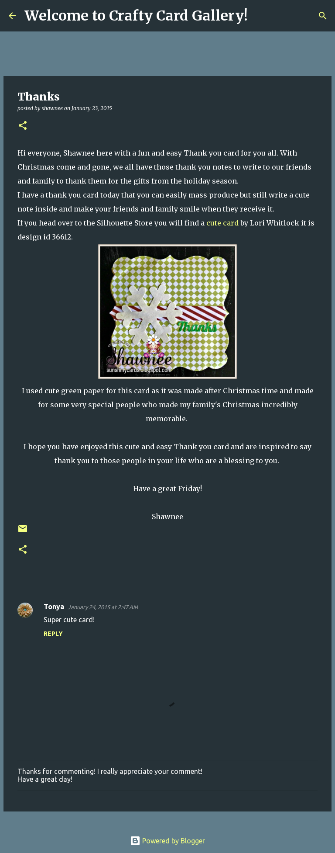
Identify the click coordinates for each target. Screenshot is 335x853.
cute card (222, 222)
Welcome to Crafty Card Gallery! (136, 15)
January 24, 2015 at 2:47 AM (103, 607)
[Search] (260, 15)
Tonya (54, 606)
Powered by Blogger (167, 841)
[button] (22, 126)
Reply (53, 633)
